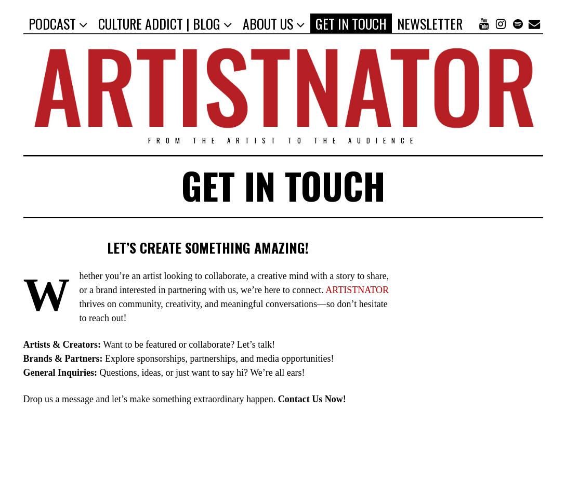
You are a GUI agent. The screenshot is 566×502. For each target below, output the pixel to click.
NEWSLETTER (430, 24)
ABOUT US (268, 24)
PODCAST (52, 24)
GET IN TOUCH (351, 24)
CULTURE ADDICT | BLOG (159, 24)
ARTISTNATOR (357, 290)
